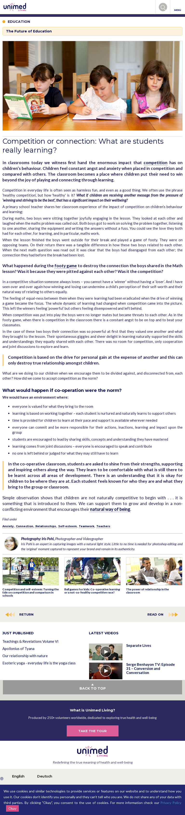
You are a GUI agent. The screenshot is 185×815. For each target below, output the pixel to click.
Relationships (45, 526)
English (18, 776)
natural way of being (110, 509)
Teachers (103, 526)
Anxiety (8, 526)
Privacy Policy (170, 803)
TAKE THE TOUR (92, 731)
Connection (24, 526)
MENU (177, 7)
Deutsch (44, 776)
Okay (12, 808)
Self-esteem (67, 526)
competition (155, 162)
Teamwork (86, 526)
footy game (65, 265)
